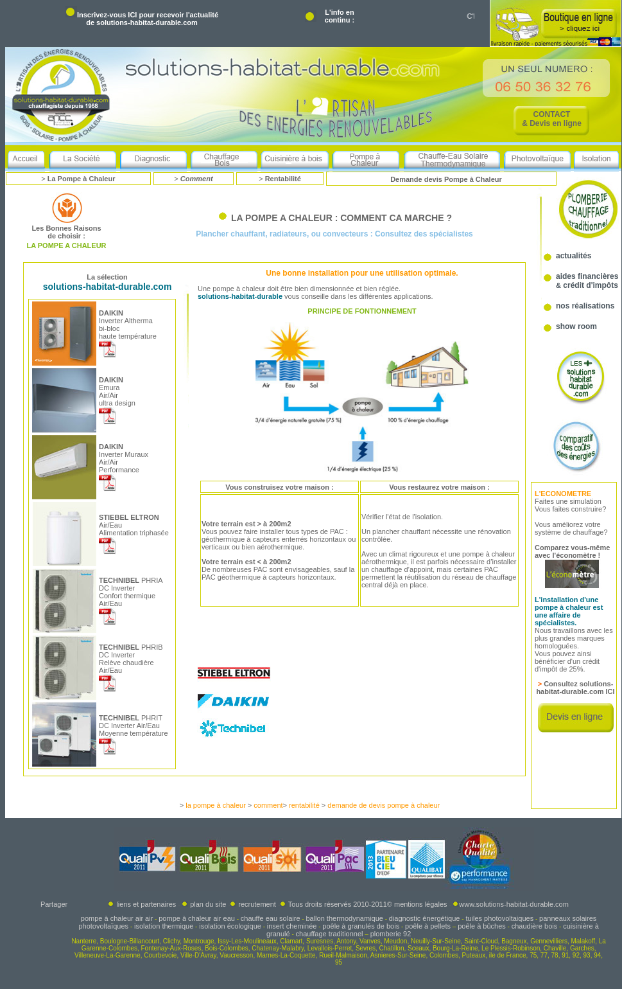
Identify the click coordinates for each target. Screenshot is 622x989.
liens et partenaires (142, 904)
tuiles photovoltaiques (499, 918)
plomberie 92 (390, 934)
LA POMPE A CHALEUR (66, 245)
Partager (53, 904)
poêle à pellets (428, 926)
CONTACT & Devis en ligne (552, 119)
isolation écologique (230, 926)
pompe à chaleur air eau (197, 918)
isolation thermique (163, 926)
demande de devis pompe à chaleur (383, 805)
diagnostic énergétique (424, 918)
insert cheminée (292, 926)
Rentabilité (283, 179)
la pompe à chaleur (216, 805)
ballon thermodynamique (344, 918)
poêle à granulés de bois (360, 926)
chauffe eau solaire (270, 918)
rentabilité (304, 805)
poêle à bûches (482, 926)
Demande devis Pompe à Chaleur (446, 179)
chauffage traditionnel (329, 934)
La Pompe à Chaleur (82, 179)
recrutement (257, 904)
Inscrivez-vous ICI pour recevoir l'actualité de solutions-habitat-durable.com (147, 18)
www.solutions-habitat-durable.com (514, 904)
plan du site (208, 904)
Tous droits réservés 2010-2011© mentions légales (367, 904)
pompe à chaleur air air (117, 918)
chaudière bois (535, 926)
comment (268, 805)
